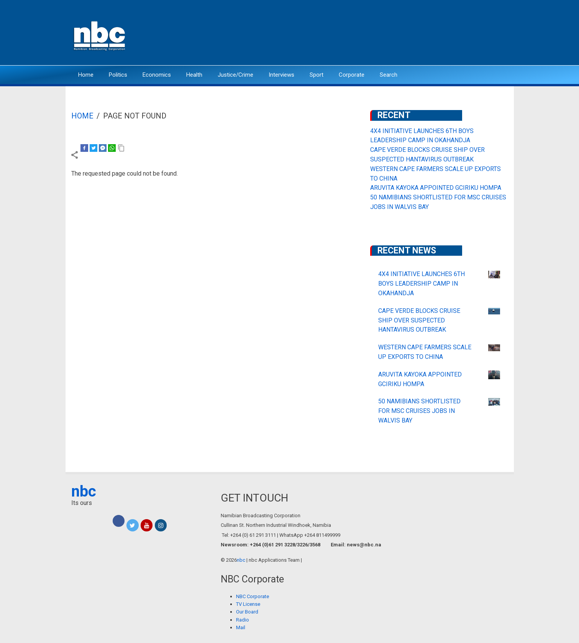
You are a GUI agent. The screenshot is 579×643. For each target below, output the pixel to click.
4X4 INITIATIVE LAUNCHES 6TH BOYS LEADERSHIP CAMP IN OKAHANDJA (421, 283)
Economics (157, 74)
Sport (316, 74)
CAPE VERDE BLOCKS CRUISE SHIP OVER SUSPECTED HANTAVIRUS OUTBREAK (419, 320)
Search (388, 74)
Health (194, 74)
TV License (248, 604)
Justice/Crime (235, 74)
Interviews (281, 74)
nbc (83, 491)
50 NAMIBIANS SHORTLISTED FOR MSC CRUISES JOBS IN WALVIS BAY (419, 411)
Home (85, 74)
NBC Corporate (252, 596)
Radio (242, 620)
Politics (118, 74)
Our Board (247, 612)
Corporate (351, 74)
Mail (240, 627)
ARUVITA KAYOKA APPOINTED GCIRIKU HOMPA (435, 187)
